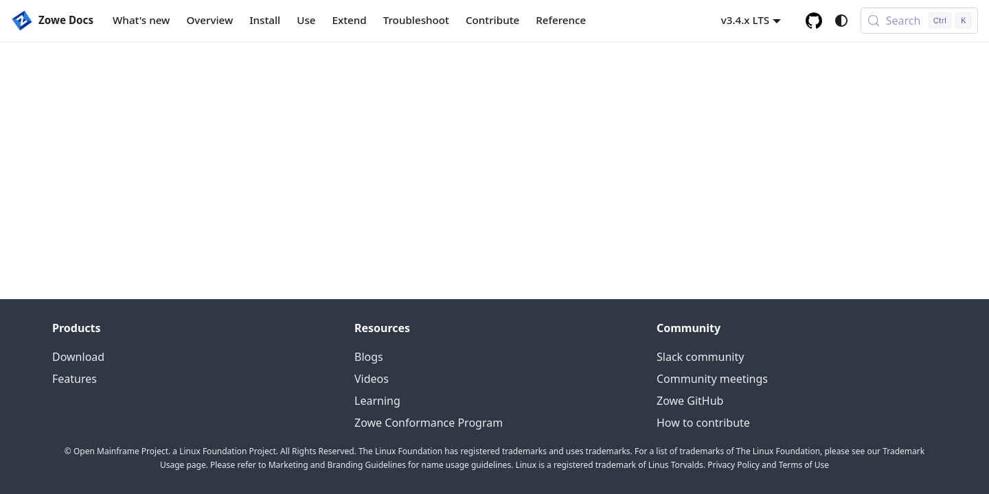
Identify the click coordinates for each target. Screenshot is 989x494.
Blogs (368, 356)
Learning (377, 400)
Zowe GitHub (690, 400)
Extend (349, 20)
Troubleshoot (416, 20)
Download (78, 356)
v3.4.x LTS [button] (745, 20)
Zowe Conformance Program (428, 422)
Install (264, 20)
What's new (141, 20)
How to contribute (703, 422)
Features (74, 378)
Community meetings (712, 378)
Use (306, 20)
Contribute (492, 20)
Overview (209, 20)
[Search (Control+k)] (919, 21)
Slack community (700, 356)
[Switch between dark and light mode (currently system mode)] (841, 21)
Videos (371, 378)
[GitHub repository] (813, 21)
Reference (561, 20)
